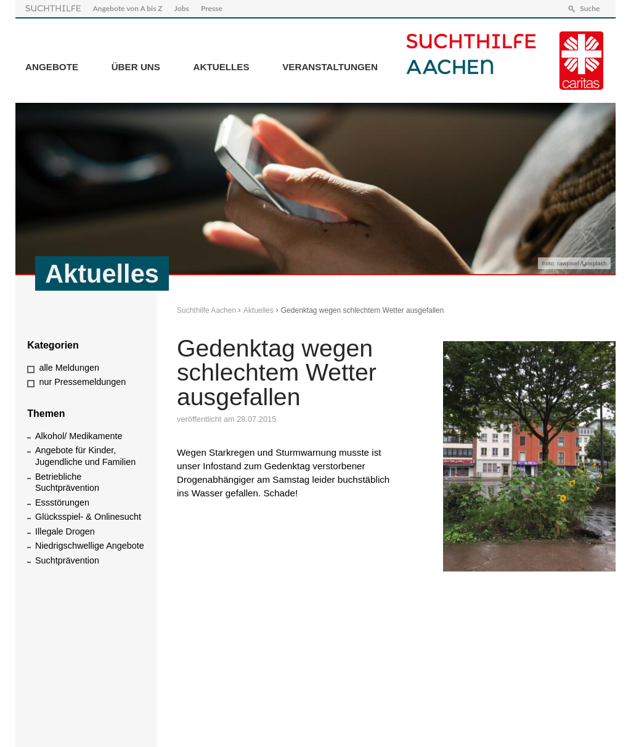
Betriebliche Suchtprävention (67, 482)
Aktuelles (221, 67)
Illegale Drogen (65, 531)
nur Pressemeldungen (82, 382)
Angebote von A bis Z (127, 8)
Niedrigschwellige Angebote (89, 546)
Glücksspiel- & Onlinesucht (88, 517)
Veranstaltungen (330, 67)
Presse (211, 8)
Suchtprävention (67, 560)
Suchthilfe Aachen (206, 310)
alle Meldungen (69, 368)
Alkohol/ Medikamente (79, 436)
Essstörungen (62, 502)
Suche (590, 8)
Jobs (181, 8)
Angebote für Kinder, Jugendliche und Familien (85, 456)
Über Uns (136, 67)
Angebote (51, 67)
